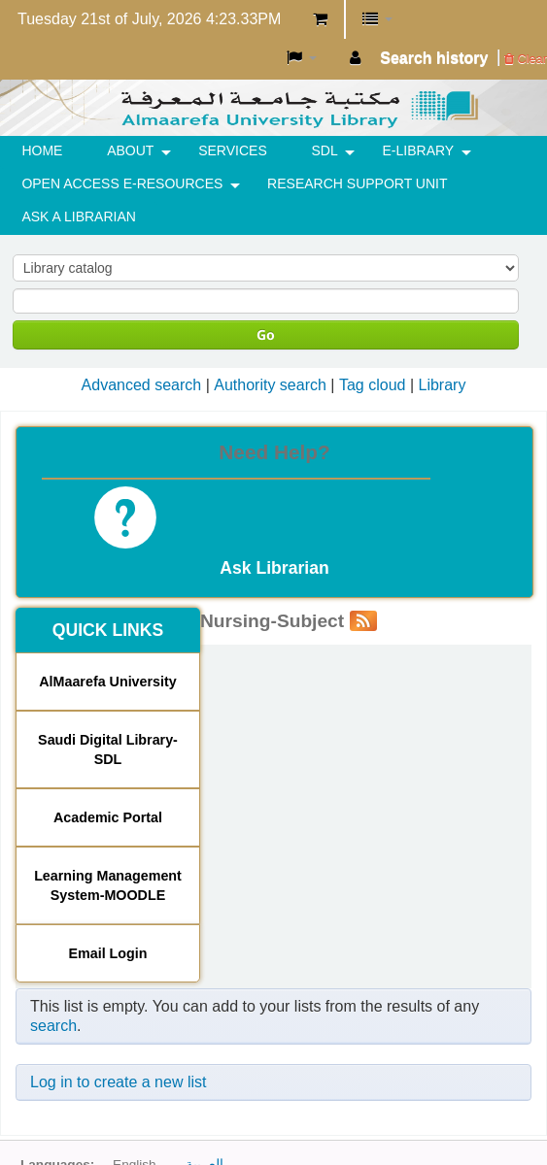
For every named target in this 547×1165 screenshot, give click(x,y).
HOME (41, 150)
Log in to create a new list (118, 1082)
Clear (525, 58)
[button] (320, 19)
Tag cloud (372, 385)
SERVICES (232, 150)
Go (265, 334)
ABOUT (130, 150)
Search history (434, 58)
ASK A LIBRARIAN (78, 216)
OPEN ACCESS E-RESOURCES (121, 183)
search (53, 1025)
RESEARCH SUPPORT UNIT (357, 183)
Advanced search (142, 385)
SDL (325, 150)
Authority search (270, 385)
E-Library (419, 150)
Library (441, 385)
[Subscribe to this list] (363, 621)
